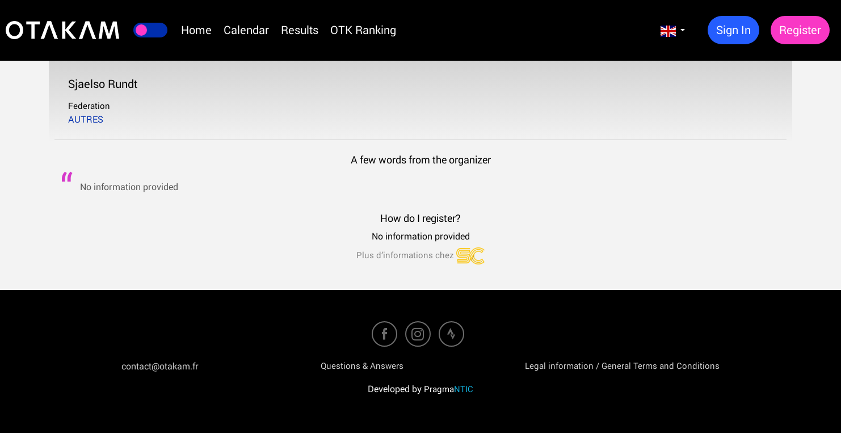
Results (299, 29)
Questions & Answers (362, 365)
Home (196, 29)
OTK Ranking (363, 29)
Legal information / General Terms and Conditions (622, 365)
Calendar (246, 29)
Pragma (448, 388)
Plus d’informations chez (420, 254)
